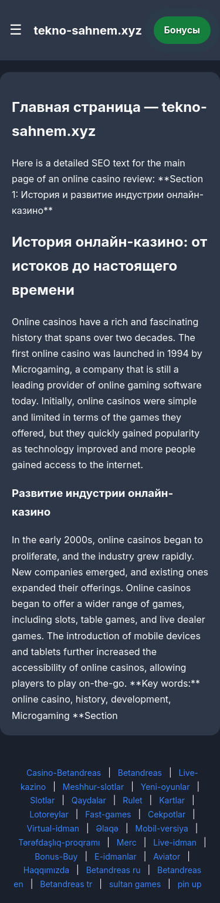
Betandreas (140, 773)
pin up (190, 884)
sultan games (135, 884)
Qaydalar (89, 800)
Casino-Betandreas (63, 773)
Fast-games (108, 814)
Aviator (166, 856)
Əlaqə (107, 828)
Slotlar (42, 800)
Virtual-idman (53, 828)
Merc (127, 842)
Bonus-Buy (56, 856)
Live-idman (175, 842)
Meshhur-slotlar (93, 787)
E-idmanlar (115, 856)
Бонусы (182, 30)
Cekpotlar (166, 814)
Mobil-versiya (162, 828)
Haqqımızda (46, 870)
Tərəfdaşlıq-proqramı (59, 842)
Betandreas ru (113, 870)
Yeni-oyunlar (165, 787)
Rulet (132, 800)
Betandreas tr (66, 884)
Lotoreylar (49, 814)
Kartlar (172, 800)
